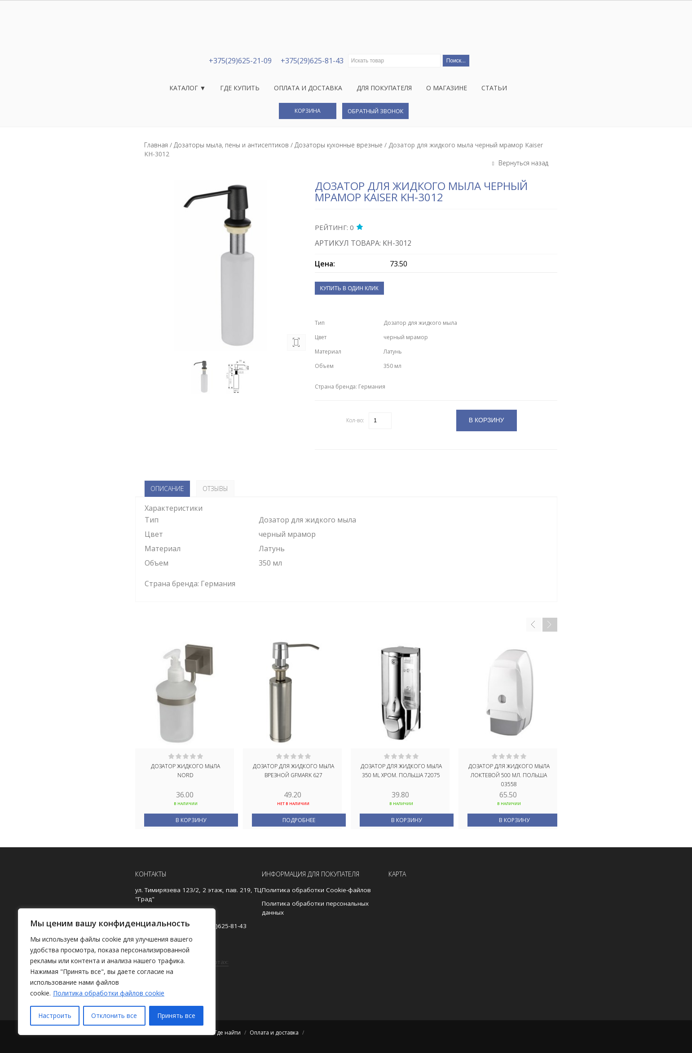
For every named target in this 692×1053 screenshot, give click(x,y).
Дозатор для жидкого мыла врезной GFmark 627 (293, 770)
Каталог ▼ (187, 88)
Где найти (227, 1032)
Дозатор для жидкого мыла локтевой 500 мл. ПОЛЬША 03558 (509, 774)
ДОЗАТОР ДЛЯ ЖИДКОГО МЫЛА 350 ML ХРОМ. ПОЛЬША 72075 (401, 770)
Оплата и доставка (308, 88)
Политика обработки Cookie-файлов (316, 890)
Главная (156, 145)
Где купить (240, 88)
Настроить (54, 1015)
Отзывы (215, 488)
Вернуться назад (522, 163)
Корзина (308, 111)
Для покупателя (384, 88)
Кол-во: (355, 420)
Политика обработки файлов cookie (108, 993)
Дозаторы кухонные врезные (339, 145)
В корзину (191, 820)
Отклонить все (114, 1015)
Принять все (176, 1015)
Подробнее (298, 820)
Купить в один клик (349, 288)
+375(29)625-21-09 (240, 61)
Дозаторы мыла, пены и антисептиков (231, 145)
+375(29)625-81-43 (312, 61)
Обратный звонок (375, 111)
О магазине (446, 88)
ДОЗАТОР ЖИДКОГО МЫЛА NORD (185, 770)
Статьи (494, 88)
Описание (167, 488)
